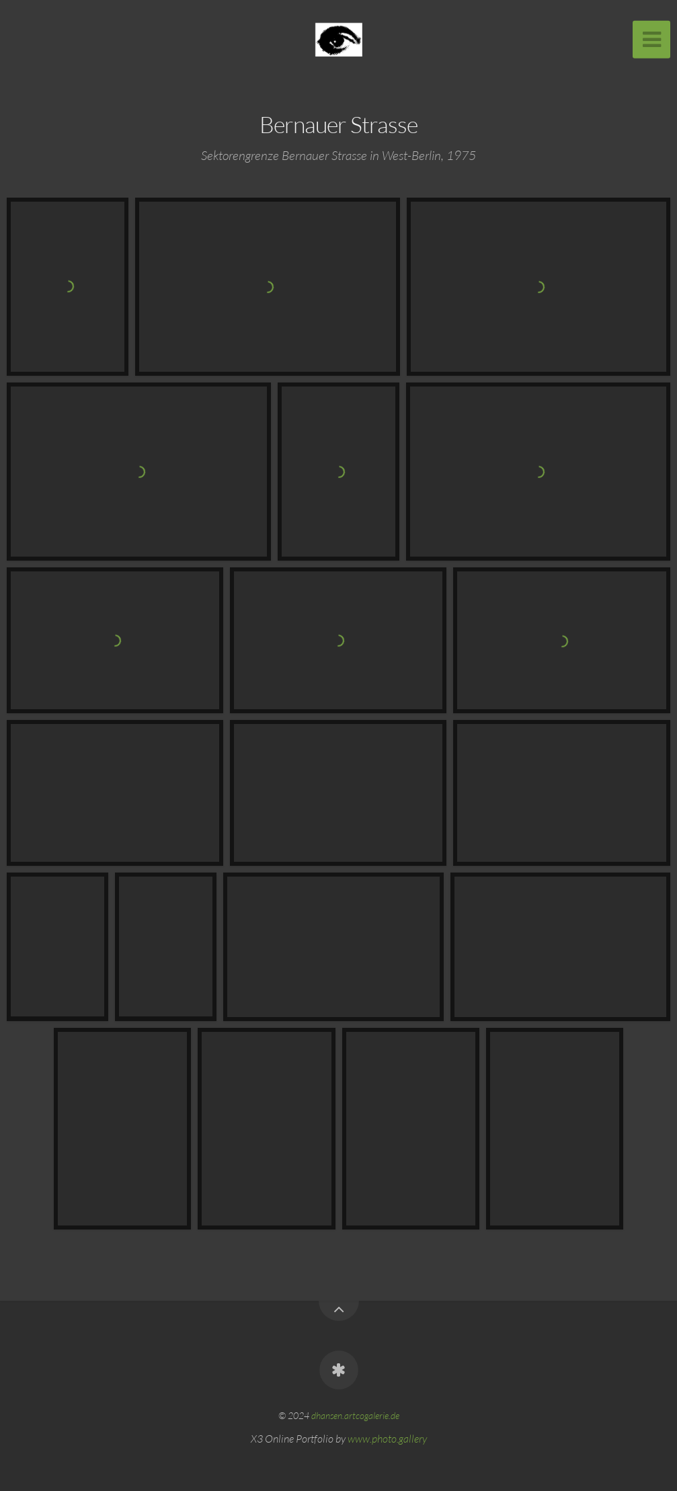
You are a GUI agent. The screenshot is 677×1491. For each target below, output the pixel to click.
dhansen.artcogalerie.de (355, 1415)
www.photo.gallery (387, 1438)
